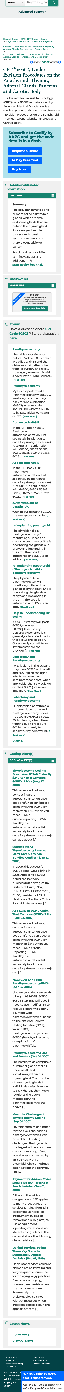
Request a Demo (25, 151)
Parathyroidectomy (26, 349)
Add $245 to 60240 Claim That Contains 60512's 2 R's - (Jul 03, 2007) (31, 914)
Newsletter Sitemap (14, 1364)
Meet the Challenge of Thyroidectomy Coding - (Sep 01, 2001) (29, 1118)
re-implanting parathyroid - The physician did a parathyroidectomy (31, 569)
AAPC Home (38, 1357)
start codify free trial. (27, 264)
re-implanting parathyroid (31, 525)
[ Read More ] (19, 380)
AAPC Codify (11, 1357)
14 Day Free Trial (25, 160)
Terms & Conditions (41, 1364)
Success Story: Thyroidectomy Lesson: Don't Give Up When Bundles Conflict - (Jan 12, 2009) (30, 854)
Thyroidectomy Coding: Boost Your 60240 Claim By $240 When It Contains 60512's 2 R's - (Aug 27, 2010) (32, 778)
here (13, 338)
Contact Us (11, 1367)
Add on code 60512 (25, 422)
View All (18, 741)
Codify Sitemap (40, 1360)
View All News (22, 1340)
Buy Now (19, 169)
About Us (10, 1360)
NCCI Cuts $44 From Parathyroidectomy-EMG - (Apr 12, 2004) (30, 983)
